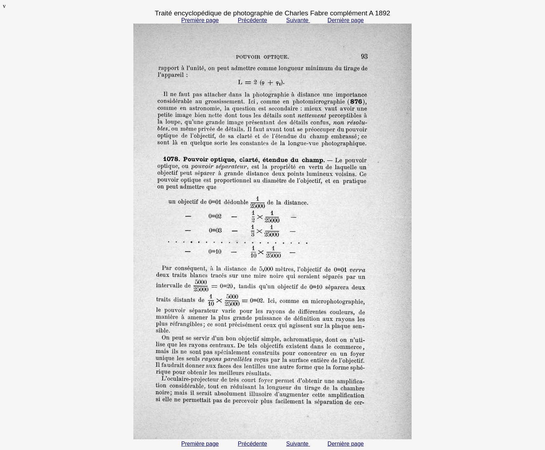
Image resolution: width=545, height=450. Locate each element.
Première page (200, 20)
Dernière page (346, 20)
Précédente (252, 20)
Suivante (298, 20)
